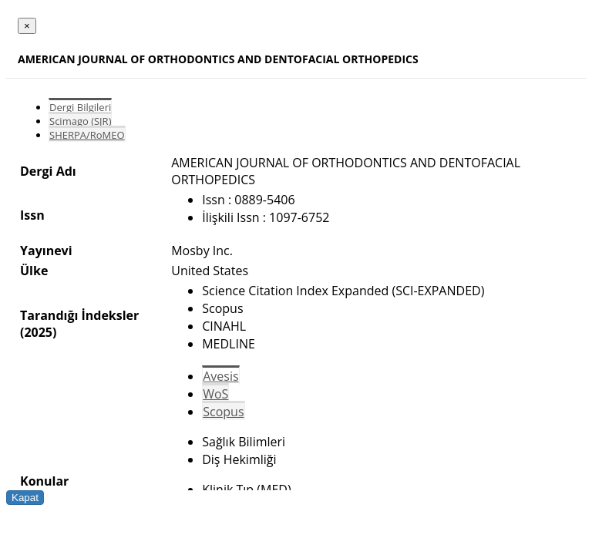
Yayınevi (46, 250)
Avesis (220, 376)
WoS (215, 393)
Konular (44, 481)
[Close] (27, 26)
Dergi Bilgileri (80, 107)
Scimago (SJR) (80, 121)
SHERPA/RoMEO (87, 135)
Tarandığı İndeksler (79, 315)
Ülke (34, 270)
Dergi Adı (48, 171)
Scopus (223, 411)
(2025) (38, 332)
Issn (32, 215)
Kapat (25, 497)
